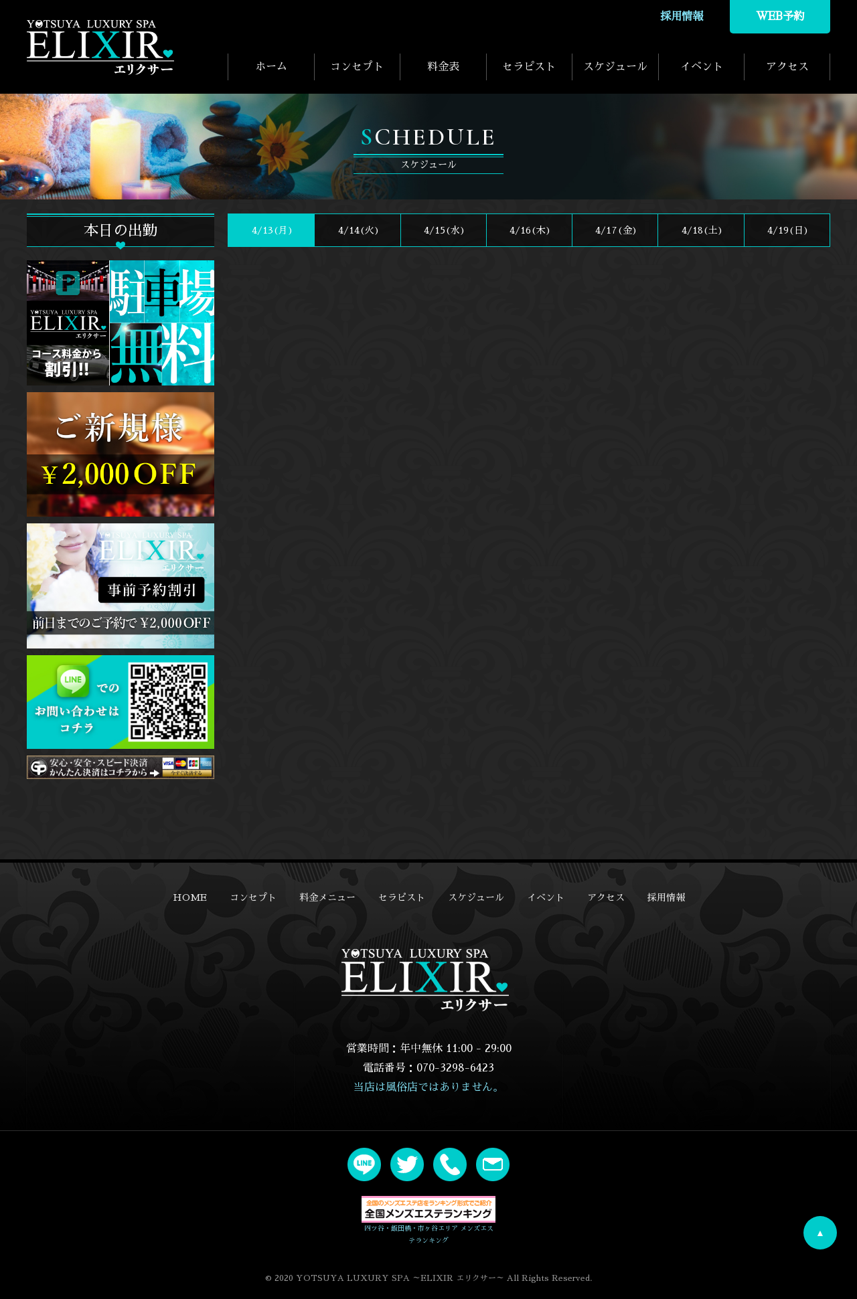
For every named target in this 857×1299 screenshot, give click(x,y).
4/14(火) (357, 230)
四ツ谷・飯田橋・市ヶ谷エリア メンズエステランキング (428, 1220)
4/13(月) (271, 230)
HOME (190, 897)
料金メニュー (327, 897)
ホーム (271, 67)
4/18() (701, 230)
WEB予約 (780, 16)
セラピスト (529, 67)
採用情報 (681, 16)
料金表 (443, 67)
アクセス (787, 67)
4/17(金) (615, 230)
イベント (701, 67)
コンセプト (357, 67)
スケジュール (615, 67)
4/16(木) (529, 230)
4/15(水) (443, 230)
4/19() (787, 230)
